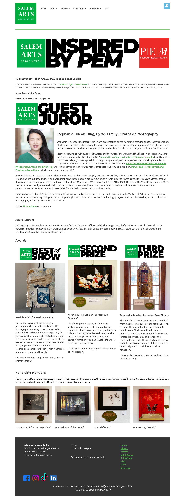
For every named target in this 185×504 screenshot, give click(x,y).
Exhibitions (127, 454)
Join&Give (126, 458)
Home (124, 445)
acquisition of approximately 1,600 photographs (127, 156)
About (124, 448)
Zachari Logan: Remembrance (73, 84)
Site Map (125, 467)
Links (123, 464)
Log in (167, 6)
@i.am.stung (30, 205)
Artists (125, 451)
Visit (123, 461)
